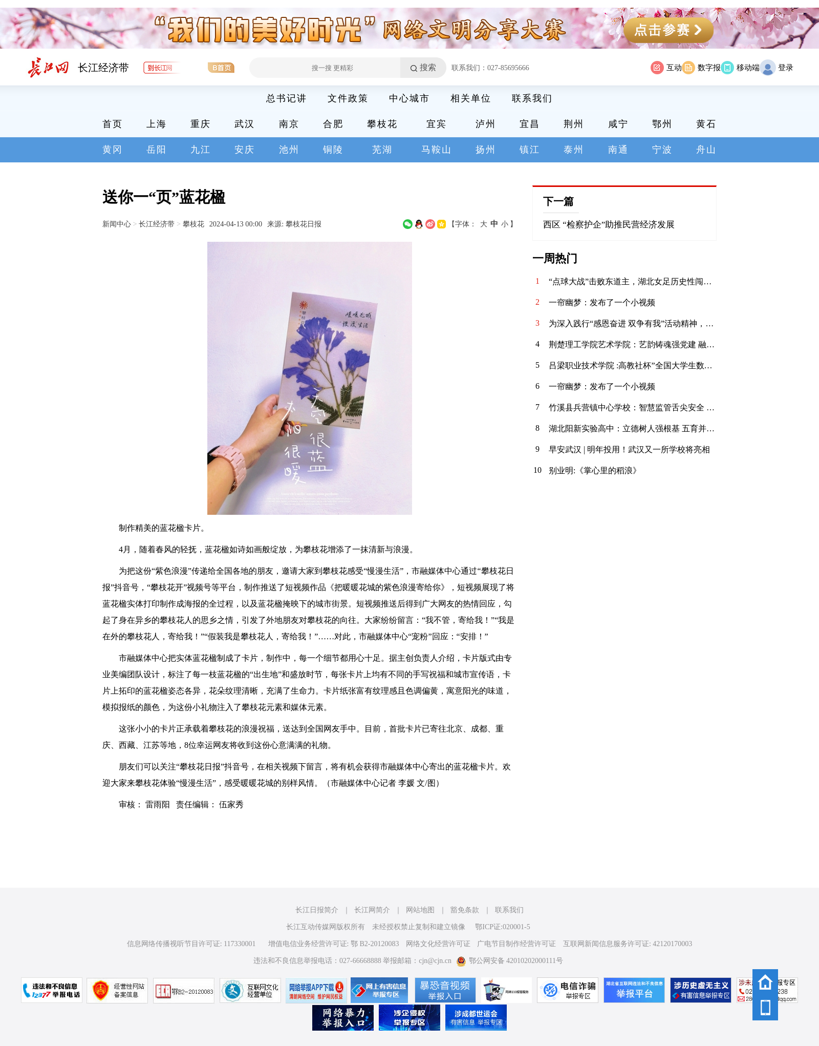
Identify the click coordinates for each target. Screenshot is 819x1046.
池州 (289, 149)
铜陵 (333, 149)
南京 (289, 124)
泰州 (574, 149)
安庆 (244, 149)
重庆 (200, 124)
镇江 (530, 149)
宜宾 (436, 124)
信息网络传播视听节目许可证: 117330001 (191, 944)
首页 (112, 124)
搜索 (428, 67)
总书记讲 (286, 98)
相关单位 (470, 98)
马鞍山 (436, 149)
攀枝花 (382, 124)
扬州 (486, 149)
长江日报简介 (316, 910)
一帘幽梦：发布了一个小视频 (602, 302)
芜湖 (382, 149)
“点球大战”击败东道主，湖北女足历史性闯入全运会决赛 (633, 281)
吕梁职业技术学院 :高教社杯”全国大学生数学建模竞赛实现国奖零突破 (633, 365)
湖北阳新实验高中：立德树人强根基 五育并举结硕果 (633, 428)
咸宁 (618, 124)
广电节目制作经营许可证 (516, 944)
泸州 (486, 124)
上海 (156, 124)
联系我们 (532, 98)
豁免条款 (464, 910)
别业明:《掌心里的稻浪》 (595, 470)
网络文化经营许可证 (438, 944)
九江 (200, 149)
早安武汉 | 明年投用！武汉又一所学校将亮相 (629, 449)
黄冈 (112, 149)
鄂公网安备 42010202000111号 (509, 961)
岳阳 (156, 149)
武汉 (244, 124)
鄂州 (662, 124)
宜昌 (530, 124)
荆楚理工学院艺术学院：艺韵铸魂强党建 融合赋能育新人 (633, 344)
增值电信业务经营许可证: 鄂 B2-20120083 (333, 944)
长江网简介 (372, 910)
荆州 (574, 124)
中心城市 (409, 98)
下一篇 (558, 201)
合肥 (333, 124)
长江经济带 (103, 67)
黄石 (706, 124)
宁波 (662, 149)
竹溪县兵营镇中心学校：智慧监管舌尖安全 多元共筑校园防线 (633, 407)
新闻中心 (116, 224)
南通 (618, 149)
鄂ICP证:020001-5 (502, 927)
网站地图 (420, 910)
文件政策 (348, 98)
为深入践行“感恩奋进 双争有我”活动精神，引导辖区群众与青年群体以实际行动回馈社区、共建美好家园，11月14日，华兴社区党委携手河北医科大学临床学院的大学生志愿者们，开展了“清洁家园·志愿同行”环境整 (633, 323)
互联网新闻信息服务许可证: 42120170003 (627, 944)
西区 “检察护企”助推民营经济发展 (609, 224)
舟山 (706, 149)
